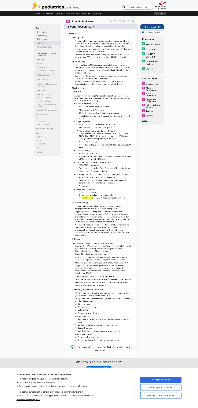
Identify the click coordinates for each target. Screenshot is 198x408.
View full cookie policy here (28, 400)
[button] (97, 13)
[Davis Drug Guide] (152, 44)
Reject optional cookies (160, 387)
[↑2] (152, 27)
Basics (38, 28)
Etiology (40, 50)
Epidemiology (42, 35)
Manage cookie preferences (160, 395)
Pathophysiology (44, 47)
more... (145, 120)
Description (42, 32)
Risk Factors (42, 39)
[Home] (36, 13)
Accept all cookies (161, 380)
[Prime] (72, 13)
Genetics (42, 43)
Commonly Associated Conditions (46, 54)
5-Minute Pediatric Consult (80, 21)
